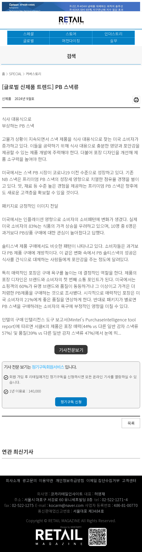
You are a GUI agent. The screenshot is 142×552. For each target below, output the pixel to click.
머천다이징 (71, 40)
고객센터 (129, 480)
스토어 (71, 34)
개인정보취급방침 (70, 480)
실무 (113, 40)
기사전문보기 (71, 349)
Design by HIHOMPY (71, 527)
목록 (131, 423)
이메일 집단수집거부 (103, 480)
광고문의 (29, 480)
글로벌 (28, 40)
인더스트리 (113, 34)
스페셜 (28, 34)
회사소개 (13, 480)
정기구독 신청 (71, 401)
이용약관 (46, 480)
